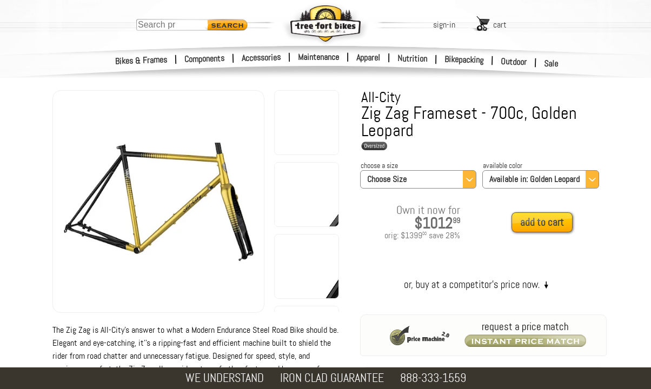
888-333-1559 (433, 378)
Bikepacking (464, 59)
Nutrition (412, 58)
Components (204, 58)
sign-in (444, 24)
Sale (551, 64)
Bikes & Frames (141, 60)
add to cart (542, 222)
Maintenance (318, 57)
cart (500, 24)
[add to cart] (545, 223)
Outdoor (514, 62)
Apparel (368, 57)
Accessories (261, 57)
